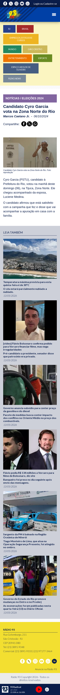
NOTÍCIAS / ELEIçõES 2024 (25, 98)
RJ (9, 29)
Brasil (25, 29)
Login (37, 3)
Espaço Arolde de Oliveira (21, 68)
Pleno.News (14, 78)
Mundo (12, 49)
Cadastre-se (50, 3)
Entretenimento (17, 58)
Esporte (42, 58)
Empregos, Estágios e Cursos (21, 39)
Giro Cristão (35, 49)
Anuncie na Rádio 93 (46, 669)
